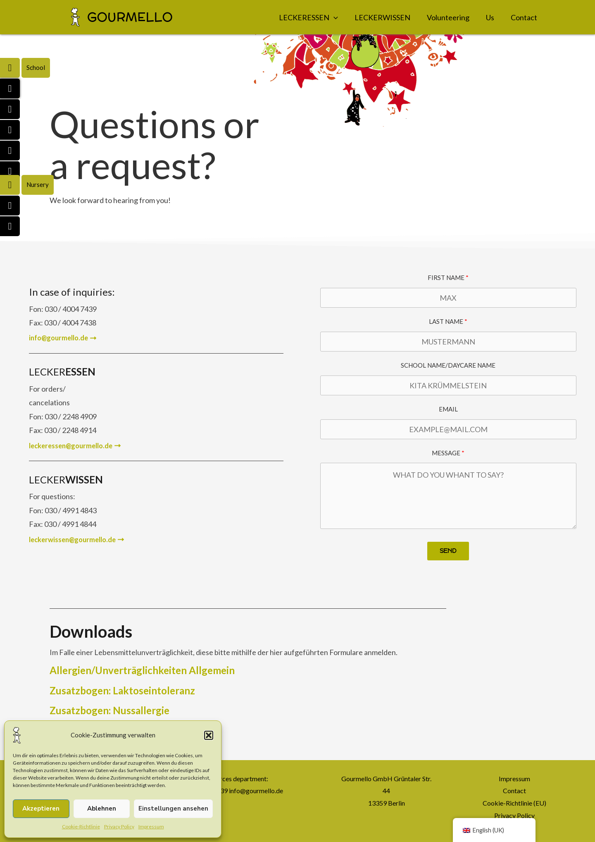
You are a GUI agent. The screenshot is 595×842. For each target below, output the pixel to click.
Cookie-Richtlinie (81, 826)
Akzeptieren (41, 808)
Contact (524, 17)
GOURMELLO (130, 17)
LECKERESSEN (308, 17)
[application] (333, 17)
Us (490, 17)
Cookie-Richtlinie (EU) (514, 803)
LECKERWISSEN (382, 17)
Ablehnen (101, 808)
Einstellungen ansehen (173, 808)
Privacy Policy (119, 826)
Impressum (151, 826)
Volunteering (448, 17)
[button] (209, 735)
